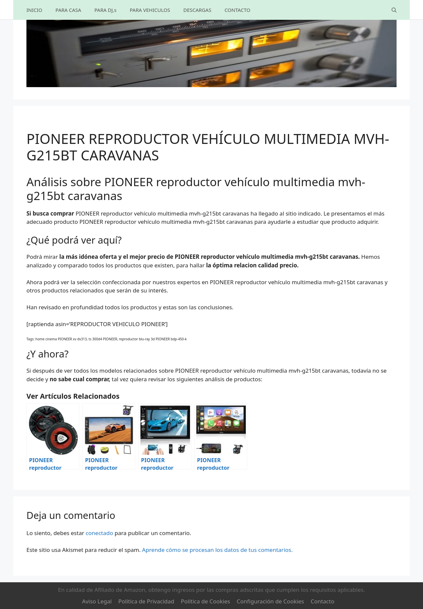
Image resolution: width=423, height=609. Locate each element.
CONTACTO (237, 10)
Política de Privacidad (146, 601)
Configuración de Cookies (270, 601)
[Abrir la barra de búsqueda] (394, 10)
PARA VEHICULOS (150, 10)
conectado (99, 533)
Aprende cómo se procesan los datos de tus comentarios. (217, 550)
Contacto (322, 601)
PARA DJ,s (105, 10)
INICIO (34, 10)
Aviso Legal (97, 601)
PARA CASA (68, 10)
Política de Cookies (205, 601)
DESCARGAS (197, 10)
